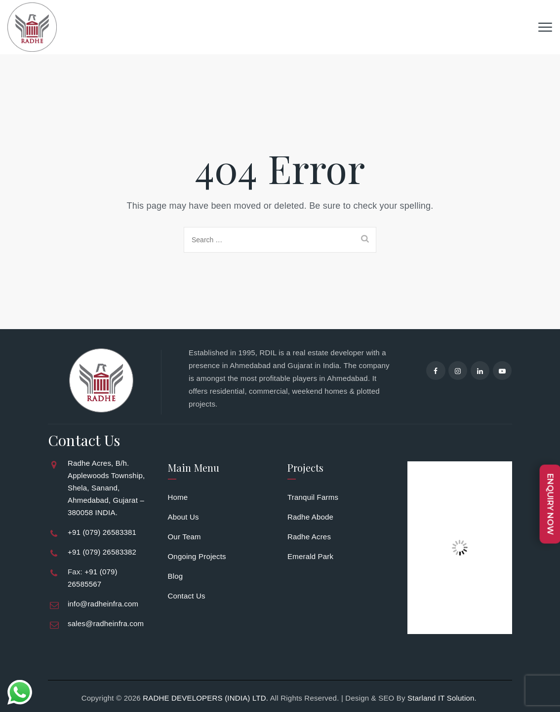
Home (178, 497)
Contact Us (186, 596)
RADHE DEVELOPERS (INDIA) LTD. (205, 698)
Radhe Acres (309, 536)
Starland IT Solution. (443, 698)
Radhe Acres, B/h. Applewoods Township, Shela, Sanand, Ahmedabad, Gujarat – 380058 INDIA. (106, 488)
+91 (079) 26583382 (102, 552)
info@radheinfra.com (103, 604)
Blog (175, 576)
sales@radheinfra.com (106, 623)
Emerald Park (310, 556)
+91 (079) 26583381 (102, 532)
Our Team (184, 536)
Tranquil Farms (312, 497)
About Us (183, 517)
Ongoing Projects (197, 556)
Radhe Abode (310, 517)
